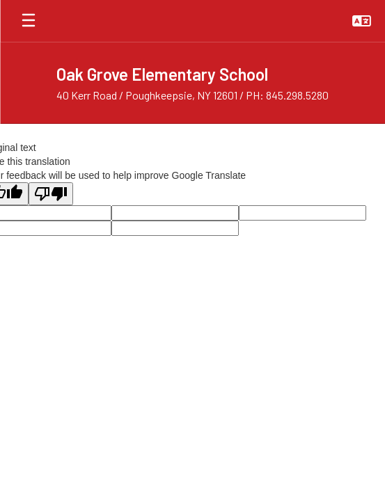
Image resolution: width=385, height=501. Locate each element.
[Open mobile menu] (28, 21)
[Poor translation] (51, 193)
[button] (361, 21)
